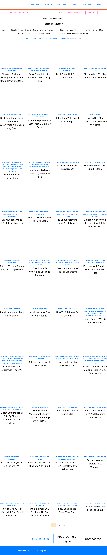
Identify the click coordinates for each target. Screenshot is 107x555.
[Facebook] (15, 12)
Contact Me (93, 539)
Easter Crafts (5, 164)
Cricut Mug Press (44, 68)
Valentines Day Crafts (64, 214)
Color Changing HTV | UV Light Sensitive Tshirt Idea (67, 466)
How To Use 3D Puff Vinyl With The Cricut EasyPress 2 (12, 512)
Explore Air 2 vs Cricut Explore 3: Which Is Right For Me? (95, 223)
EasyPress (62, 38)
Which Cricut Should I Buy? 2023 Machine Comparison (95, 414)
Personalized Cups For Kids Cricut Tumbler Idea (95, 269)
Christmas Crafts (34, 260)
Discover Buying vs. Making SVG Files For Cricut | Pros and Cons (12, 77)
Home (45, 18)
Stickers (17, 309)
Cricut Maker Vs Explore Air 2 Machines (95, 463)
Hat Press (72, 68)
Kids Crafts (16, 214)
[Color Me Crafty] (12, 4)
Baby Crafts (6, 162)
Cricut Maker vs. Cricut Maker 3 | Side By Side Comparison (95, 370)
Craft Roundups (34, 356)
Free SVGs (72, 38)
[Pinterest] (28, 12)
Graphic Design (17, 68)
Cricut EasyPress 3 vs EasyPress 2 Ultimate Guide (39, 124)
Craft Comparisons (34, 114)
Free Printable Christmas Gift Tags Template (39, 272)
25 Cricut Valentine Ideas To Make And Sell (67, 223)
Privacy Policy (42, 551)
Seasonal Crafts (6, 169)
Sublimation (12, 70)
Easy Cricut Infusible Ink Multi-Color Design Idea (39, 77)
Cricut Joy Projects (44, 162)
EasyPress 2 (15, 164)
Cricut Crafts (53, 18)
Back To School (72, 503)
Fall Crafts (18, 358)
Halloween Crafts (90, 311)
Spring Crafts (17, 169)
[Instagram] (19, 12)
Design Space (31, 38)
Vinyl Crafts (72, 114)
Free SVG (97, 68)
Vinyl (79, 38)
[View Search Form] (91, 12)
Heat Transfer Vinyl (13, 166)
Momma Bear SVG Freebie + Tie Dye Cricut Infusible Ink (39, 512)
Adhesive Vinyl (89, 212)
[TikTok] (24, 12)
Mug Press (53, 38)
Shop (60, 13)
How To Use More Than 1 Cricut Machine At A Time (95, 121)
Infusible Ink (42, 38)
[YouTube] (11, 12)
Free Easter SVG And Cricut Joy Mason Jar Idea (40, 173)
